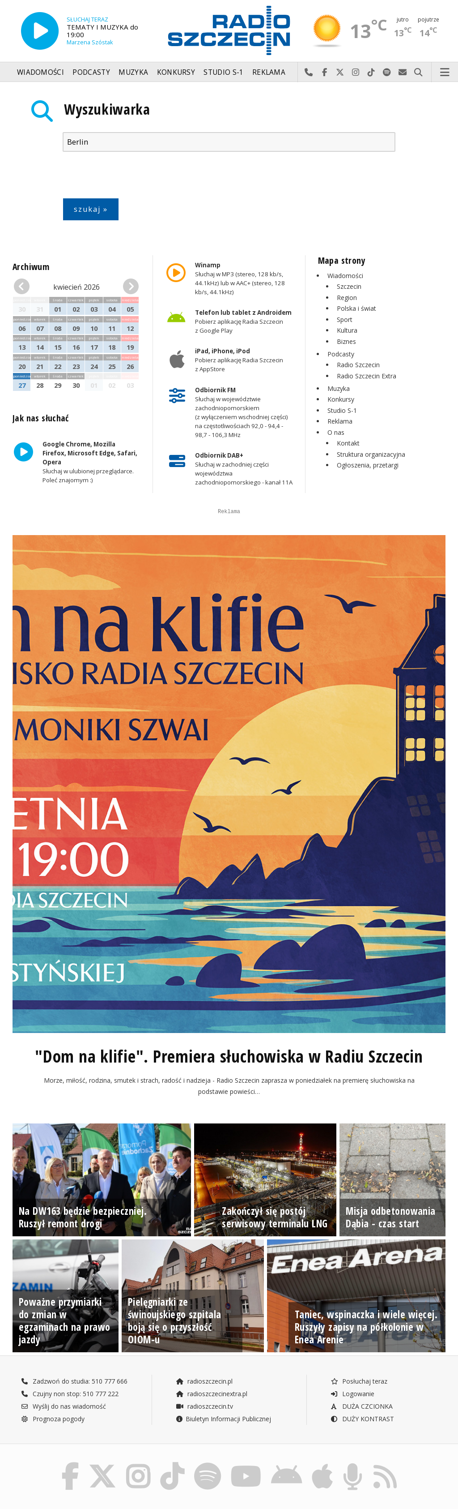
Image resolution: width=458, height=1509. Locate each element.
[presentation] (131, 176)
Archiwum (31, 267)
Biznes (346, 341)
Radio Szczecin (358, 364)
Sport (344, 319)
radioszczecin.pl (204, 1442)
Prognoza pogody (53, 1479)
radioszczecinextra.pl (211, 1454)
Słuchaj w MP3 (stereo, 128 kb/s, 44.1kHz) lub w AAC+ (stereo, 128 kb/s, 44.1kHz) (240, 278)
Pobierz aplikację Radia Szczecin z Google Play (243, 321)
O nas (335, 432)
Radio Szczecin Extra (366, 376)
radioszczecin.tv (204, 1467)
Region (347, 297)
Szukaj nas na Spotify (387, 72)
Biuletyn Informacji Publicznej (223, 1479)
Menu (445, 72)
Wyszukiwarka (107, 109)
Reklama (268, 72)
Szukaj (418, 72)
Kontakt (348, 443)
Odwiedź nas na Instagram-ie (356, 72)
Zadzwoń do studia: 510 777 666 (74, 1442)
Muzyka (133, 72)
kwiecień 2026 (76, 287)
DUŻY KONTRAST (362, 1479)
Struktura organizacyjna (371, 454)
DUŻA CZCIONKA (361, 1467)
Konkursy (176, 72)
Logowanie (352, 1454)
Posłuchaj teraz (359, 1442)
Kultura (347, 330)
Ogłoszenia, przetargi (368, 465)
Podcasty (91, 72)
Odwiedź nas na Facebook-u (324, 72)
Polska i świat (356, 308)
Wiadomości (40, 72)
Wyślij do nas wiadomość (403, 72)
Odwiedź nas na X (340, 72)
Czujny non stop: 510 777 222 (70, 1454)
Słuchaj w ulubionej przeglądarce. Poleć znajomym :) (89, 462)
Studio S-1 (223, 72)
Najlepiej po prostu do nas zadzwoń (309, 72)
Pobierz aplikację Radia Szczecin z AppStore (239, 360)
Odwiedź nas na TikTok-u (371, 72)
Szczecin (349, 286)
